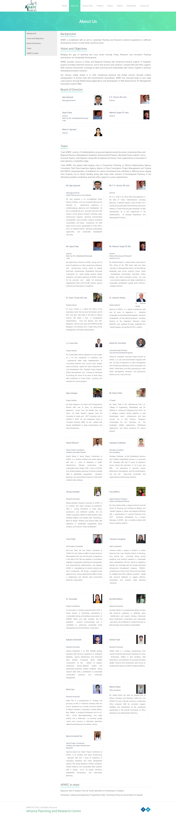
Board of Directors (34, 43)
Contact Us (144, 6)
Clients (110, 6)
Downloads (131, 6)
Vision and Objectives (35, 38)
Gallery (120, 6)
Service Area (87, 6)
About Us (74, 6)
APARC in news (32, 53)
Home (64, 6)
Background (31, 33)
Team (29, 48)
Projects (100, 6)
